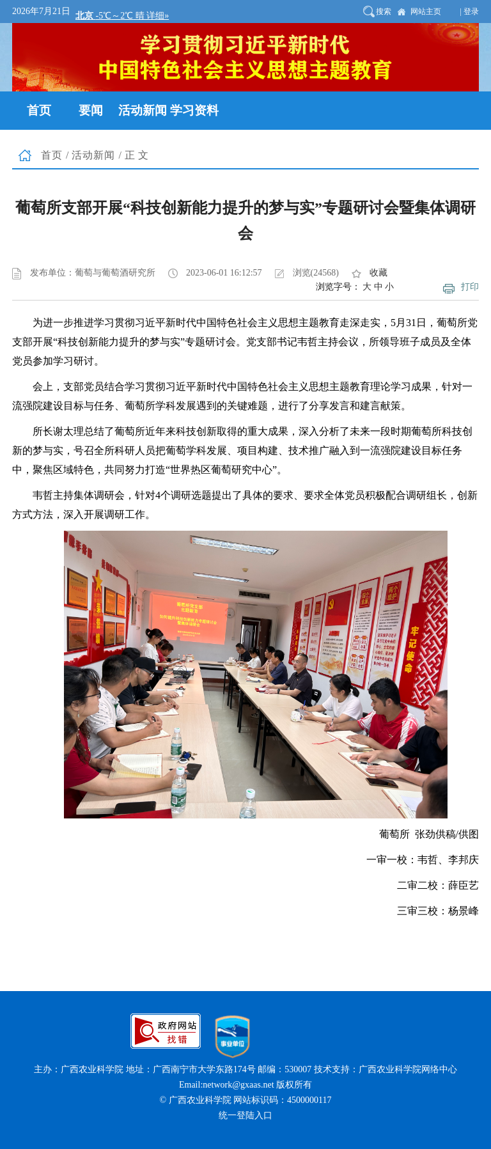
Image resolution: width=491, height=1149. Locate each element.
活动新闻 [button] (142, 110)
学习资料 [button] (194, 110)
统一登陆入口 (245, 1115)
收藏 (378, 272)
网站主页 (425, 11)
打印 (470, 287)
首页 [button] (39, 110)
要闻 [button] (91, 110)
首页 (52, 155)
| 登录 (469, 11)
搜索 (383, 11)
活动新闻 (93, 155)
